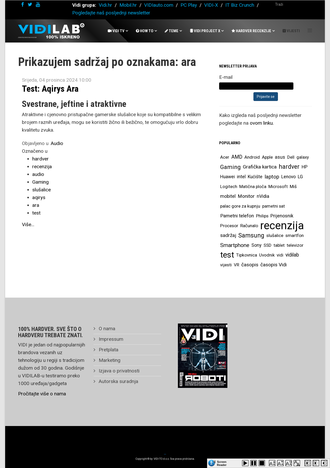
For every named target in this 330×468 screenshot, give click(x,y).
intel (241, 176)
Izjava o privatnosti (118, 371)
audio (38, 174)
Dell (290, 157)
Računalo (249, 225)
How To (144, 31)
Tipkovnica (246, 255)
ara (35, 205)
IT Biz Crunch (239, 5)
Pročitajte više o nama (42, 394)
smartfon (294, 235)
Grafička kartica (260, 167)
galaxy (302, 157)
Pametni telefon (237, 216)
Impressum (110, 339)
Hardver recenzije (251, 31)
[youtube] (38, 4)
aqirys (38, 197)
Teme (171, 31)
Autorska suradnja (117, 381)
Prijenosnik (281, 215)
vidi (280, 255)
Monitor (246, 196)
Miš (293, 186)
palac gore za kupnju (240, 206)
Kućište (255, 176)
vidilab (292, 255)
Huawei (227, 176)
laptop (272, 177)
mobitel (228, 196)
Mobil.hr (128, 5)
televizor (295, 245)
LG (300, 176)
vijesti (226, 264)
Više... (28, 224)
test (36, 213)
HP (305, 166)
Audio (57, 143)
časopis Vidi (273, 265)
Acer (224, 157)
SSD (267, 245)
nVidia (263, 196)
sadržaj (228, 235)
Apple (267, 157)
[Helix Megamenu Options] (310, 30)
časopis (249, 265)
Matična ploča (252, 186)
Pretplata (107, 350)
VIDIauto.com (158, 5)
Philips (262, 215)
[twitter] (30, 4)
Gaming (40, 182)
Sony (256, 245)
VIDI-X (211, 5)
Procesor (229, 225)
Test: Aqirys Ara (50, 88)
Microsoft (278, 186)
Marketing (108, 360)
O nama (106, 328)
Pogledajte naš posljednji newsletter (111, 13)
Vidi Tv (116, 31)
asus (280, 157)
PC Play (188, 5)
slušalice (41, 190)
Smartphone (234, 245)
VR (236, 264)
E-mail (226, 77)
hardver (40, 159)
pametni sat (273, 206)
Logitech (228, 186)
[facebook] (22, 4)
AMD (236, 157)
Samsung (251, 235)
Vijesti (291, 31)
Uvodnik (267, 255)
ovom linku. (262, 123)
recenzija (42, 166)
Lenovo (288, 176)
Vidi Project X (205, 31)
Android (252, 157)
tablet (279, 245)
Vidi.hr (106, 5)
